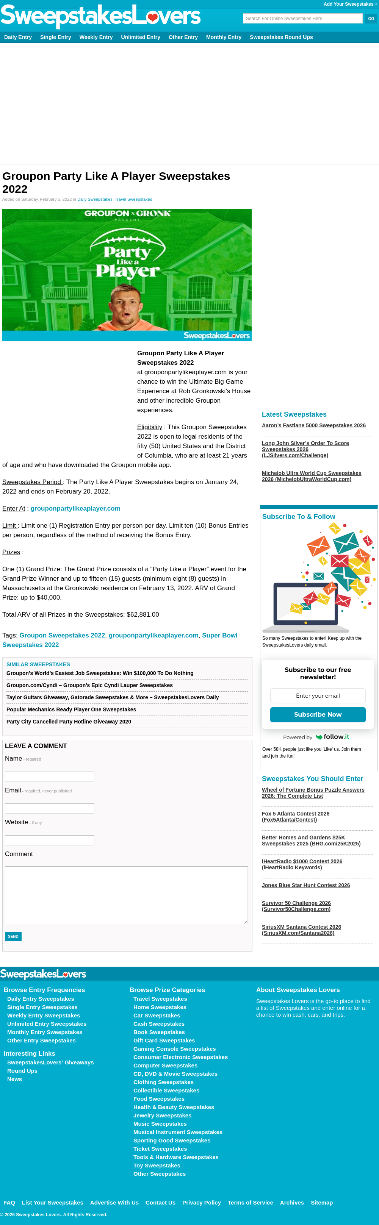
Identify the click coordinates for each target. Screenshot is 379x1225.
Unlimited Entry (140, 37)
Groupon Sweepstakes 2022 (62, 635)
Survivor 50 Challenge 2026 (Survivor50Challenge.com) (296, 906)
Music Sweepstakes (160, 1123)
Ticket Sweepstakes (160, 1148)
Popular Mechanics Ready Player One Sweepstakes (71, 709)
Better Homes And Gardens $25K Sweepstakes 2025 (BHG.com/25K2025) (311, 840)
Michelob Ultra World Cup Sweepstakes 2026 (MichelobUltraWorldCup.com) (312, 476)
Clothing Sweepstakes (163, 1082)
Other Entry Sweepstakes (41, 1040)
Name (23, 758)
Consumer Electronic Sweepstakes (180, 1057)
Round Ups (22, 1070)
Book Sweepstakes (159, 1032)
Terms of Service (250, 1202)
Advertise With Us (114, 1202)
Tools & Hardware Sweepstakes (176, 1157)
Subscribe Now (318, 714)
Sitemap (322, 1202)
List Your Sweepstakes (52, 1202)
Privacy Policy (201, 1202)
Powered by (316, 737)
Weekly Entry (96, 37)
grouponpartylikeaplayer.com (76, 508)
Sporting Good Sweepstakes (171, 1140)
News (14, 1079)
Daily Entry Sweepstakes (40, 998)
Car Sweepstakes (156, 1015)
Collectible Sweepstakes (166, 1090)
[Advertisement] (189, 103)
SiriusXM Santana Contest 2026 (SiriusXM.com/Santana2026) (301, 930)
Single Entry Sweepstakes (42, 1007)
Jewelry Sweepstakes (162, 1115)
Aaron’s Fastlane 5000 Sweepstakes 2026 (314, 425)
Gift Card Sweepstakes (164, 1040)
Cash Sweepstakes (159, 1023)
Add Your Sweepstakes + (350, 4)
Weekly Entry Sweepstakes (43, 1015)
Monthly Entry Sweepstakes (44, 1032)
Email (38, 790)
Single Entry (55, 37)
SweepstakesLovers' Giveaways (50, 1062)
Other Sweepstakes (159, 1173)
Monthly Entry (223, 37)
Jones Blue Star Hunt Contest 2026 (306, 885)
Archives (292, 1202)
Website (23, 822)
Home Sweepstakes (159, 1007)
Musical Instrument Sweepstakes (177, 1132)
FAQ (9, 1202)
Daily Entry (18, 37)
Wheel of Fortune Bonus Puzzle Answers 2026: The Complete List (313, 793)
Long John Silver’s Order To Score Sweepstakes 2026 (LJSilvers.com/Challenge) (305, 449)
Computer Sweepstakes (165, 1065)
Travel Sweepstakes (133, 199)
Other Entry (183, 37)
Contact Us (160, 1202)
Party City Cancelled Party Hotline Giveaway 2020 (68, 722)
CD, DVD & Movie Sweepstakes (175, 1073)
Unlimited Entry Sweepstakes (46, 1023)
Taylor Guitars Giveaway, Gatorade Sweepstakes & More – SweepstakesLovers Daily (112, 697)
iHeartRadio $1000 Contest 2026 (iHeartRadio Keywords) (302, 864)
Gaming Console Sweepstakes (174, 1048)
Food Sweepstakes (159, 1098)
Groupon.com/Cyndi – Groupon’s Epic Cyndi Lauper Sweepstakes (89, 685)
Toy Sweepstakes (156, 1165)
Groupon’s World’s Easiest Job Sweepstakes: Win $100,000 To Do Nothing (100, 673)
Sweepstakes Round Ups (281, 37)
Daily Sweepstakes (95, 199)
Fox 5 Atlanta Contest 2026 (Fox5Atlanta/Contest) (295, 817)
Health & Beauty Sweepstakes (173, 1107)
